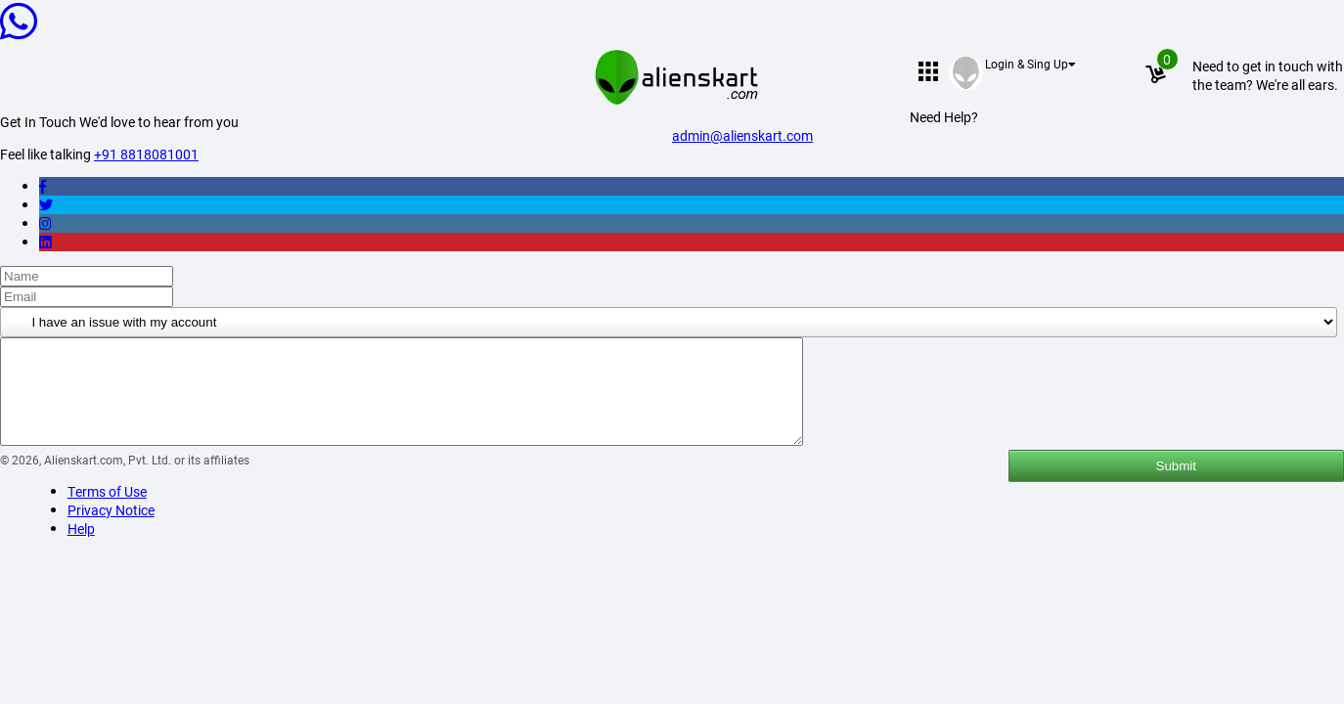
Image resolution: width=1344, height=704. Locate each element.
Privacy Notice (111, 530)
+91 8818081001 (146, 154)
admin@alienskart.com (742, 135)
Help (81, 549)
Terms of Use (107, 512)
